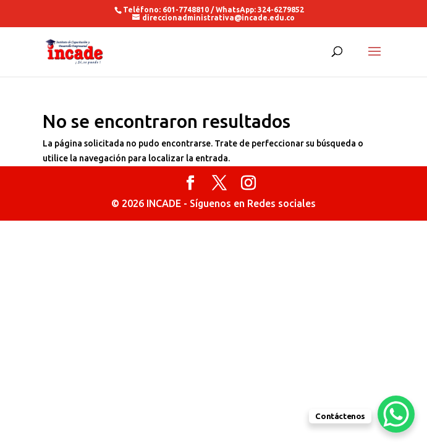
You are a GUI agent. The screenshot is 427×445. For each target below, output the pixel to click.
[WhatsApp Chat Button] (396, 414)
